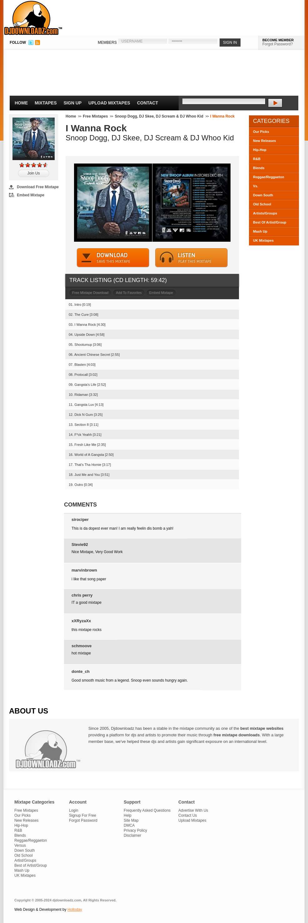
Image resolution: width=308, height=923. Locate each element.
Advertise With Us (193, 810)
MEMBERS (107, 42)
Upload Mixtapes (109, 102)
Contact (147, 102)
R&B (257, 159)
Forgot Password (83, 820)
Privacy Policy (135, 830)
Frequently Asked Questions (147, 810)
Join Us (33, 173)
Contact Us (187, 815)
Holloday (74, 909)
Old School (262, 204)
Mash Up (260, 231)
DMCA (129, 825)
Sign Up (73, 102)
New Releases (264, 141)
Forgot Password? (277, 44)
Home (21, 102)
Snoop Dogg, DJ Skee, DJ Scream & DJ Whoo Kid (159, 116)
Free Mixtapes (95, 116)
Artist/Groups (25, 860)
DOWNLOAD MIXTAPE (113, 257)
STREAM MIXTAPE (191, 257)
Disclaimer (132, 835)
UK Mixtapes (263, 240)
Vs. (255, 186)
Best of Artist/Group (30, 865)
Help (128, 815)
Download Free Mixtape (38, 187)
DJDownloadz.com (33, 18)
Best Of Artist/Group (269, 222)
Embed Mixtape (30, 195)
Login (73, 810)
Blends (259, 168)
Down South (263, 195)
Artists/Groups (265, 213)
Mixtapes (46, 102)
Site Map (131, 820)
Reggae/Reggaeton (268, 177)
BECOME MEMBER (278, 40)
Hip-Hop (259, 150)
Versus (20, 845)
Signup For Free (82, 815)
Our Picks (261, 132)
